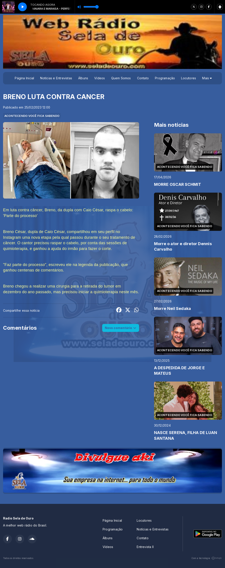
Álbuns (83, 78)
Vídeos (99, 78)
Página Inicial (24, 78)
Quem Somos (121, 78)
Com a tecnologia (206, 558)
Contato (143, 78)
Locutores (188, 78)
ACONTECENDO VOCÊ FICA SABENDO (31, 116)
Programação (165, 78)
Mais (207, 78)
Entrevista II (145, 547)
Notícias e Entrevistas (56, 78)
